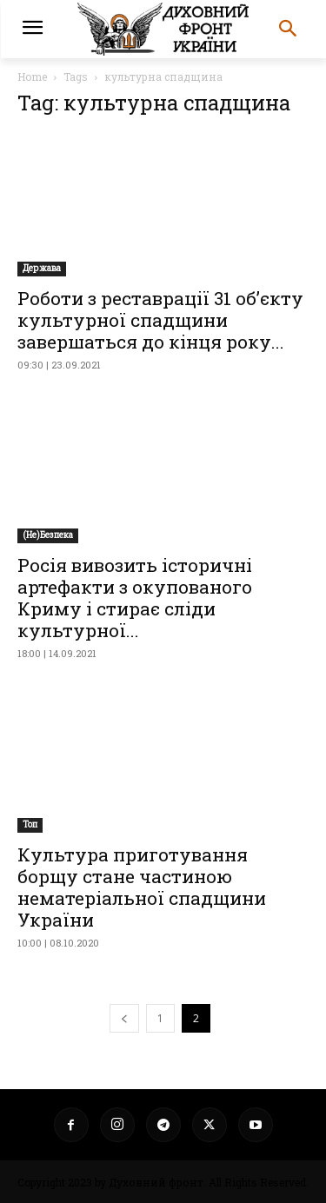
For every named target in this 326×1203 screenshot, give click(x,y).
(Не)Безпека (48, 535)
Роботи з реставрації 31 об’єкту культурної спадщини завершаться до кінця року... (160, 320)
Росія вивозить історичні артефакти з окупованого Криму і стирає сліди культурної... (134, 597)
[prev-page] (124, 1018)
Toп (30, 824)
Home (32, 76)
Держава (42, 268)
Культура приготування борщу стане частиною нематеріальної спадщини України (141, 887)
